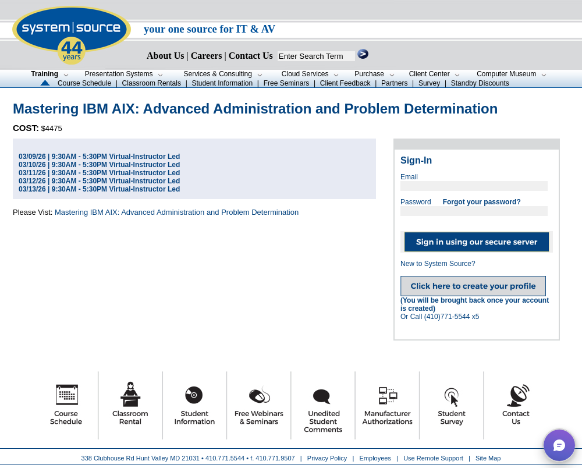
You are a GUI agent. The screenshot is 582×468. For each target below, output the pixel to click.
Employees (375, 458)
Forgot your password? (482, 202)
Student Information (222, 83)
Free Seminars (287, 83)
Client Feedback (345, 83)
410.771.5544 (224, 458)
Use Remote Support (433, 458)
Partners (394, 83)
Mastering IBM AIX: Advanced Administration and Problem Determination (177, 212)
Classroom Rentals (151, 83)
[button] (559, 445)
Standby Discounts (480, 83)
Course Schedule (84, 83)
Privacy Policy (328, 458)
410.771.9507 (274, 458)
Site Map (488, 458)
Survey (429, 83)
